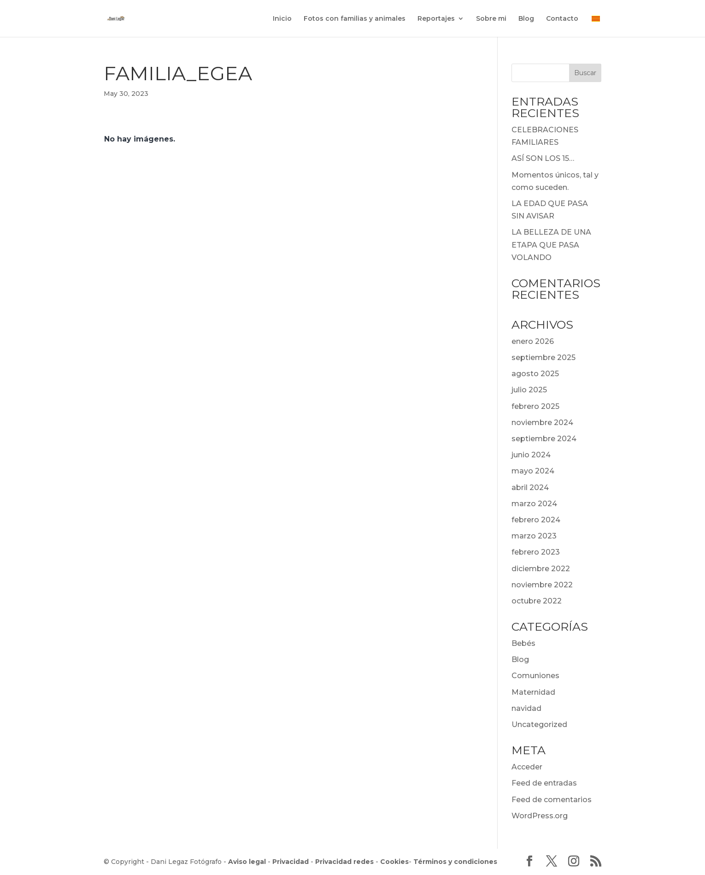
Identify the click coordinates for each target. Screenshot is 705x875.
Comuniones (535, 675)
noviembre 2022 (542, 584)
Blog (526, 19)
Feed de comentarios (551, 799)
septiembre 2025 (543, 357)
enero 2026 (532, 341)
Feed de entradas (544, 783)
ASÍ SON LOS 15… (542, 158)
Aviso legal (247, 861)
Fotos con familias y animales (354, 19)
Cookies (394, 861)
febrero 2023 (535, 552)
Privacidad (290, 861)
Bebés (523, 643)
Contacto (562, 19)
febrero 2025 (535, 406)
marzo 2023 (534, 536)
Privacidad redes (344, 861)
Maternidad (533, 692)
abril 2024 (530, 487)
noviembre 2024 (542, 422)
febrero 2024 (535, 519)
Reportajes (436, 19)
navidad (526, 708)
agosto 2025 (535, 373)
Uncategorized (539, 724)
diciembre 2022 (540, 568)
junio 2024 (531, 454)
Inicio (282, 19)
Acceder (526, 767)
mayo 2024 (532, 471)
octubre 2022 (536, 601)
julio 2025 (529, 389)
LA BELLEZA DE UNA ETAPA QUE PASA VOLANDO (551, 244)
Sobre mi (491, 19)
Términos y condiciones (455, 861)
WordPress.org (539, 815)
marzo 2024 (534, 503)
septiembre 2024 (543, 438)
